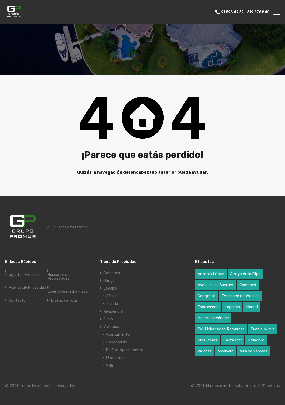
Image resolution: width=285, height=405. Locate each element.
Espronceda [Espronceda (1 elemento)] (208, 307)
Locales (110, 288)
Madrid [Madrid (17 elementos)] (252, 307)
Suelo (108, 319)
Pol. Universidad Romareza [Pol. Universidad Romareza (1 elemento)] (221, 329)
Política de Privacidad (27, 288)
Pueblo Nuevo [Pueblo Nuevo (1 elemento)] (263, 329)
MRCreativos (268, 385)
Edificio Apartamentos (125, 350)
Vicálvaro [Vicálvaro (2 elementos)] (226, 351)
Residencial (113, 311)
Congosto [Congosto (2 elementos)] (206, 296)
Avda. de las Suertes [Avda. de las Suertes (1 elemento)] (215, 285)
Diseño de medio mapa (67, 291)
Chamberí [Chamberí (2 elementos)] (247, 285)
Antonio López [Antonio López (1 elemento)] (211, 274)
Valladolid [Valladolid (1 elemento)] (256, 340)
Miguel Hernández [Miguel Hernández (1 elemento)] (213, 318)
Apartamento (118, 334)
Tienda (112, 303)
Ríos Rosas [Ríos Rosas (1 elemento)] (207, 340)
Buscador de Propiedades (58, 277)
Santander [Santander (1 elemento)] (232, 340)
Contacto (17, 300)
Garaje (108, 280)
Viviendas (111, 326)
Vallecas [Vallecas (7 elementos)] (205, 351)
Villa (109, 365)
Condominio (116, 342)
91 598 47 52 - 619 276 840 (245, 12)
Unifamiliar (115, 357)
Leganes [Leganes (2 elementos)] (232, 307)
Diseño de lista (64, 300)
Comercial (112, 273)
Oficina (112, 296)
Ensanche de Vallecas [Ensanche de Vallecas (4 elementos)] (241, 296)
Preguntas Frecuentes (25, 275)
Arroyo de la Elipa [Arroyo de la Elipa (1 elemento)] (245, 274)
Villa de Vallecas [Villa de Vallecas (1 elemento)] (253, 351)
